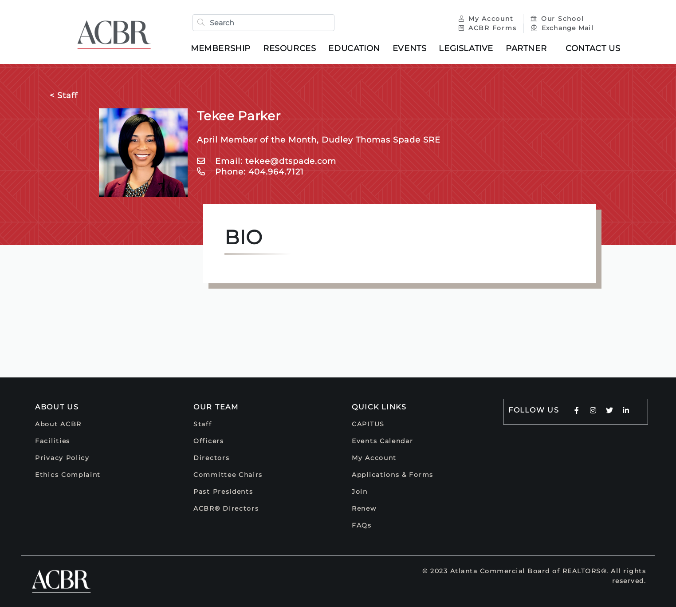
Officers (208, 441)
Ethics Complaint (68, 475)
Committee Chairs (228, 475)
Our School (557, 19)
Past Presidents (223, 492)
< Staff (64, 95)
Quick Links (379, 407)
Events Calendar (382, 441)
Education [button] (354, 48)
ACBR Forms (487, 28)
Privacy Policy (62, 458)
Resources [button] (289, 48)
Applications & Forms (392, 475)
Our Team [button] (216, 407)
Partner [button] (526, 48)
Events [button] (410, 48)
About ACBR (58, 424)
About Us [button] (57, 407)
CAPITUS (368, 424)
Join (360, 492)
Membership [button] (221, 48)
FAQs (362, 525)
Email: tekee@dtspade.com (266, 161)
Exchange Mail (562, 28)
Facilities (52, 441)
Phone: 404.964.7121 (250, 172)
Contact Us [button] (593, 48)
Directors (211, 458)
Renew (364, 508)
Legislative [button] (466, 48)
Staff (202, 424)
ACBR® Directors (226, 508)
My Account (487, 19)
